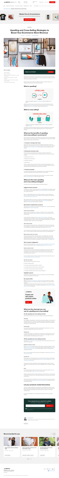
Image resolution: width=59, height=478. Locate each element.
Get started (51, 71)
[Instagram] (44, 469)
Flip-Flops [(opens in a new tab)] (30, 125)
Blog (4, 5)
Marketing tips (26, 5)
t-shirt (48, 239)
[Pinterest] (52, 469)
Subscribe (49, 405)
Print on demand (7, 455)
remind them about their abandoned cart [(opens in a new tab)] (40, 380)
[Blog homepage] (8, 2)
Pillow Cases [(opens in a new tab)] (30, 207)
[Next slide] (54, 434)
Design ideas (42, 455)
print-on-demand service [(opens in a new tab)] (34, 280)
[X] (51, 469)
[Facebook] (46, 469)
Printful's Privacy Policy (43, 408)
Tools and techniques (28, 2)
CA (47, 2)
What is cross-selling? (7, 73)
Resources (42, 2)
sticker (53, 239)
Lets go (28, 302)
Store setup (24, 455)
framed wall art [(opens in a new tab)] (29, 106)
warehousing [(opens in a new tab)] (42, 280)
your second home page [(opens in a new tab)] (30, 347)
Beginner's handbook (10, 5)
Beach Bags (45, 124)
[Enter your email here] (35, 405)
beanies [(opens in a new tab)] (35, 213)
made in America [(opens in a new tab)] (41, 190)
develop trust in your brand (47, 245)
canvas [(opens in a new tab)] (34, 106)
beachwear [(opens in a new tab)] (52, 213)
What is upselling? (6, 72)
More (31, 5)
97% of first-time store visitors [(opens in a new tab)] (32, 340)
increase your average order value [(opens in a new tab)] (32, 146)
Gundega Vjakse (35, 35)
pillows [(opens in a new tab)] (45, 206)
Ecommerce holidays (19, 5)
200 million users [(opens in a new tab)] (28, 346)
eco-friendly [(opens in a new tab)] (48, 190)
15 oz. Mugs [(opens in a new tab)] (39, 101)
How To (32, 455)
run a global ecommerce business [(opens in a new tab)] (42, 217)
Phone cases (48, 227)
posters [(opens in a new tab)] (46, 106)
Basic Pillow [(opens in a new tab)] (30, 200)
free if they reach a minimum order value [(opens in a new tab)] (30, 196)
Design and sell (36, 2)
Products (15, 2)
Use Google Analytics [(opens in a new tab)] (29, 176)
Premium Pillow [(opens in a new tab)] (45, 200)
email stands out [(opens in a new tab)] (37, 371)
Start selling (20, 2)
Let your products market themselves (9, 82)
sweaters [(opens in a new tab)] (39, 213)
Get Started (52, 2)
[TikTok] (54, 469)
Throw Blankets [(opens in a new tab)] (35, 207)
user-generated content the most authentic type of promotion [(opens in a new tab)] (45, 244)
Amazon (28, 455)
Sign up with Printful (29, 19)
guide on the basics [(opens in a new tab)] (43, 359)
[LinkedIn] (49, 469)
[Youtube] (47, 469)
